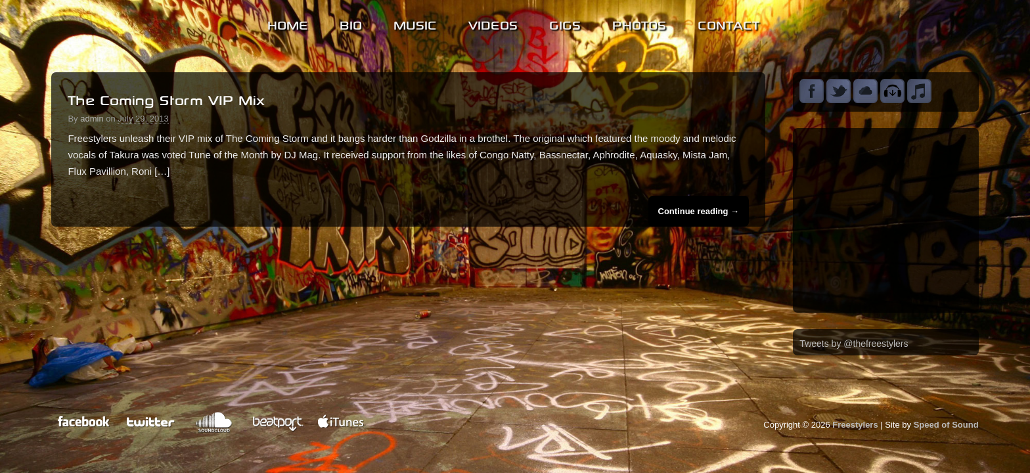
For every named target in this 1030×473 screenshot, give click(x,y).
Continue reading (699, 211)
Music (415, 23)
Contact (728, 23)
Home (287, 23)
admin (91, 119)
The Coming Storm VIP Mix (166, 98)
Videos (493, 23)
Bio (351, 23)
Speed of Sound (946, 425)
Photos (639, 23)
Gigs (565, 23)
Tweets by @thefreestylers (853, 343)
